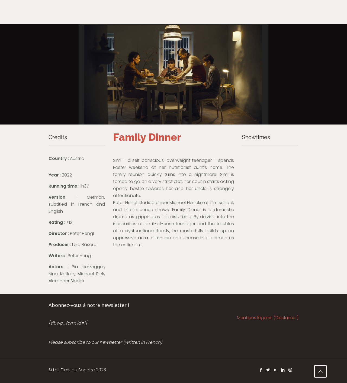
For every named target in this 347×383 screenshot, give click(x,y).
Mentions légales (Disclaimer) (267, 318)
